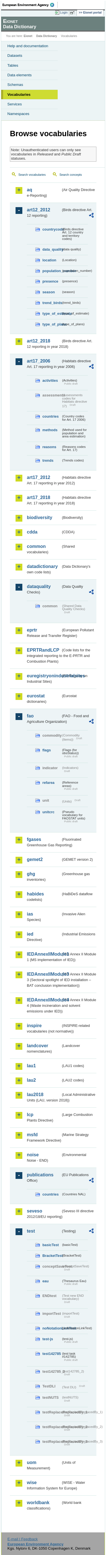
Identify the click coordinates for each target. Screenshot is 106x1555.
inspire (34, 1025)
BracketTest (51, 1255)
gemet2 (35, 859)
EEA (30, 5)
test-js (47, 1339)
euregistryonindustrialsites (44, 675)
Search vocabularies (32, 174)
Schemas (15, 85)
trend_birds (51, 303)
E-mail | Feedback (22, 1539)
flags (46, 750)
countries (50, 416)
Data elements (19, 75)
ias (30, 914)
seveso (34, 1211)
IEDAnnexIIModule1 (44, 954)
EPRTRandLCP (43, 650)
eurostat (36, 695)
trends (47, 460)
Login (64, 12)
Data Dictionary (46, 36)
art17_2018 (38, 497)
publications (40, 1174)
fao (30, 715)
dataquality (39, 586)
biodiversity (39, 517)
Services (14, 104)
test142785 (51, 1354)
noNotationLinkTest (51, 1328)
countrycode (51, 229)
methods (49, 430)
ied (30, 934)
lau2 (31, 1080)
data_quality (51, 249)
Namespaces (18, 114)
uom (31, 1462)
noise (33, 1154)
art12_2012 (38, 209)
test (31, 1231)
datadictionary (42, 566)
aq (29, 189)
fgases (34, 839)
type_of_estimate (51, 313)
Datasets (14, 55)
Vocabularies (19, 94)
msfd (32, 1134)
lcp (30, 1114)
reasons (49, 447)
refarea (48, 782)
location (49, 260)
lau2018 (35, 1094)
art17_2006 (38, 361)
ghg (31, 873)
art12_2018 (38, 341)
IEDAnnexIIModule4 (44, 999)
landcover (37, 1045)
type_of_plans (51, 324)
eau (45, 1281)
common (36, 546)
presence (50, 281)
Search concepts (70, 174)
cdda (32, 532)
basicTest (50, 1245)
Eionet (28, 36)
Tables (12, 65)
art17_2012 (38, 477)
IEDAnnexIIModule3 (44, 974)
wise (32, 1482)
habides (35, 894)
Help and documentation (27, 46)
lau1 (31, 1065)
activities (50, 380)
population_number (51, 271)
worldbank (38, 1502)
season (48, 292)
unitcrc (48, 812)
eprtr (32, 630)
